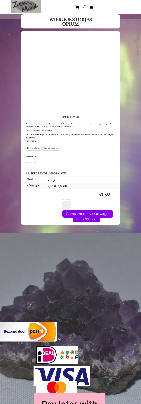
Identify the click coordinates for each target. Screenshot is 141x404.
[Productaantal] (66, 205)
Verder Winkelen (86, 219)
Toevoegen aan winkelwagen (88, 214)
